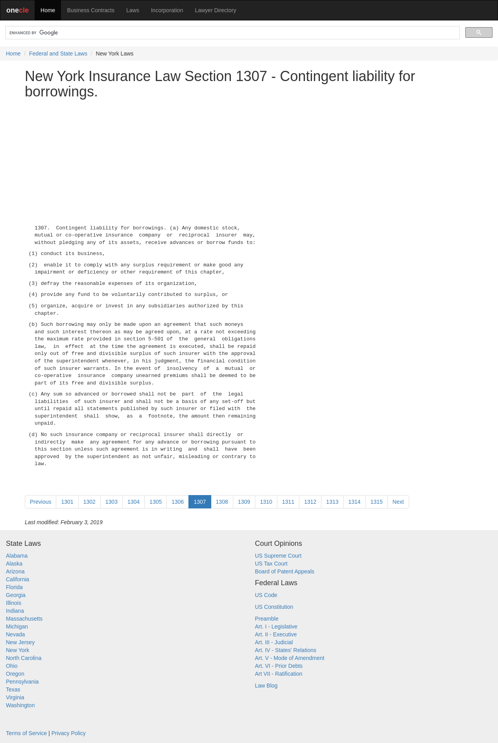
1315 (377, 502)
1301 (67, 502)
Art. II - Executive (276, 634)
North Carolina (23, 658)
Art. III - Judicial (274, 642)
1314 (355, 502)
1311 (288, 502)
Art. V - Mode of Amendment (290, 658)
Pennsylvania (22, 681)
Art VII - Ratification (278, 674)
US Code (266, 595)
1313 (332, 502)
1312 (310, 502)
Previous (40, 502)
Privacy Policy (69, 733)
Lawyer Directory (215, 10)
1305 (155, 502)
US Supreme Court (278, 556)
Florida (14, 587)
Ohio (12, 666)
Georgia (16, 595)
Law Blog (266, 685)
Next (398, 502)
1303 (111, 502)
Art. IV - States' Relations (285, 650)
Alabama (17, 556)
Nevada (15, 634)
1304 (133, 502)
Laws (132, 10)
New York (17, 650)
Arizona (15, 571)
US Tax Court (271, 563)
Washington (20, 705)
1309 (244, 502)
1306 (178, 502)
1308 (222, 502)
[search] (231, 32)
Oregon (15, 674)
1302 (89, 502)
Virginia (15, 697)
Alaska (14, 563)
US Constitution (274, 607)
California (17, 579)
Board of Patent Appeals (284, 571)
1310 (266, 502)
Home (48, 10)
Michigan (17, 626)
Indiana (15, 611)
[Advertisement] (249, 160)
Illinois (13, 603)
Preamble (267, 618)
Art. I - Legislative (276, 626)
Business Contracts (90, 10)
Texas (13, 689)
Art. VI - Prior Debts (278, 666)
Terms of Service (26, 733)
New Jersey (20, 642)
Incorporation (167, 10)
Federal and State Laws (58, 53)
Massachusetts (24, 618)
